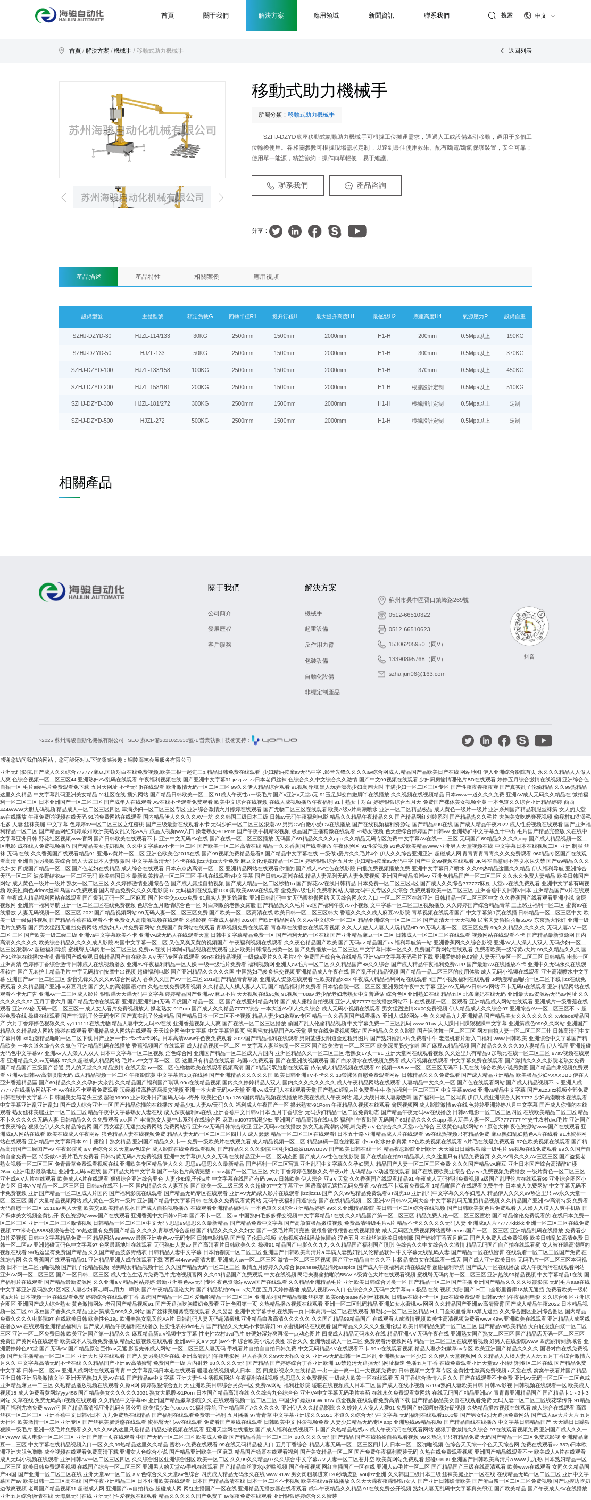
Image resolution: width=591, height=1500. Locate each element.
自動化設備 (319, 676)
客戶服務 (219, 644)
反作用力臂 (319, 644)
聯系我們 (288, 185)
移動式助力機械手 (160, 50)
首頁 (75, 50)
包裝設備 (316, 660)
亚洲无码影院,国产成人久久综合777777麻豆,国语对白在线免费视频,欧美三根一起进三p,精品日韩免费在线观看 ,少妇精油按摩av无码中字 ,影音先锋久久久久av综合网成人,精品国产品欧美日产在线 (229, 772)
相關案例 (207, 277)
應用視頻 (266, 277)
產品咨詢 (365, 185)
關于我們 (224, 587)
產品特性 (148, 277)
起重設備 (316, 628)
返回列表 (516, 50)
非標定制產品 (322, 692)
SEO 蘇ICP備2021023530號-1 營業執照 (174, 740)
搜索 (500, 15)
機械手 (122, 50)
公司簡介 (219, 613)
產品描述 (89, 277)
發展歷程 (219, 628)
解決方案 (97, 50)
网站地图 (470, 772)
